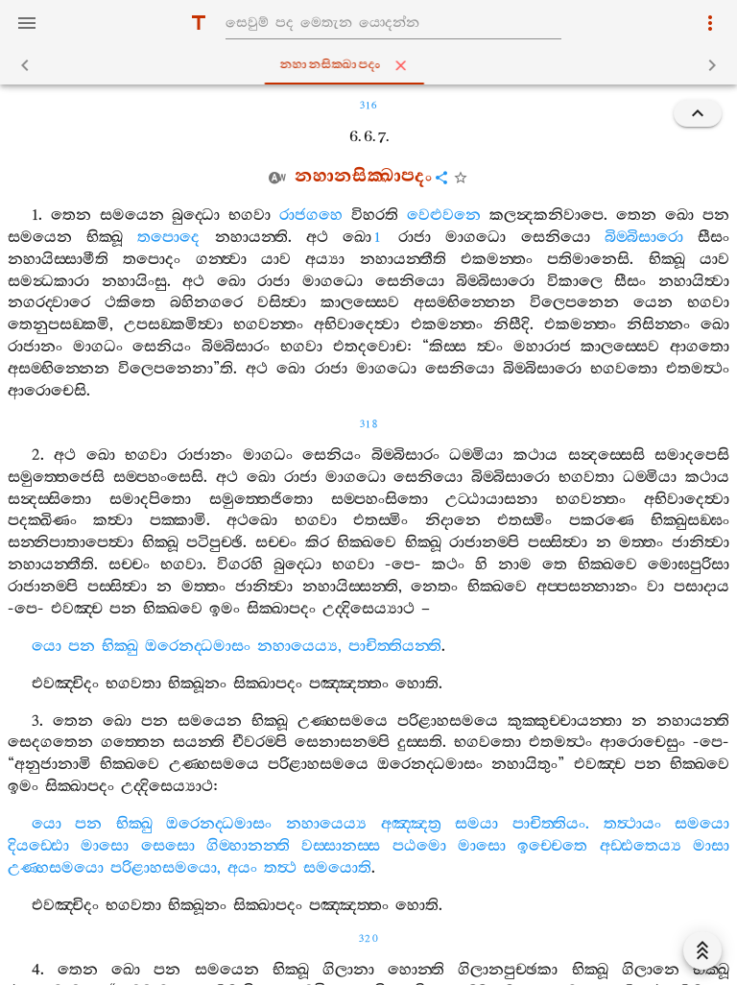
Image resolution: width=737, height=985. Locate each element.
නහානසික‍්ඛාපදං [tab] (372, 65)
